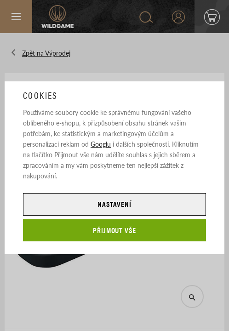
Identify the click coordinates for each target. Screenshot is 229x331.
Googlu (101, 143)
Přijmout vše (115, 230)
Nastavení (114, 204)
